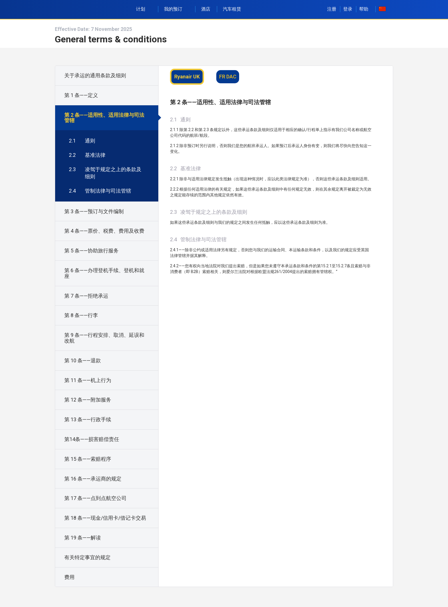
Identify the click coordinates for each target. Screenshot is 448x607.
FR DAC (227, 77)
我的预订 (176, 9)
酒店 (205, 9)
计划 (143, 9)
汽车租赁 (232, 9)
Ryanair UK (187, 77)
